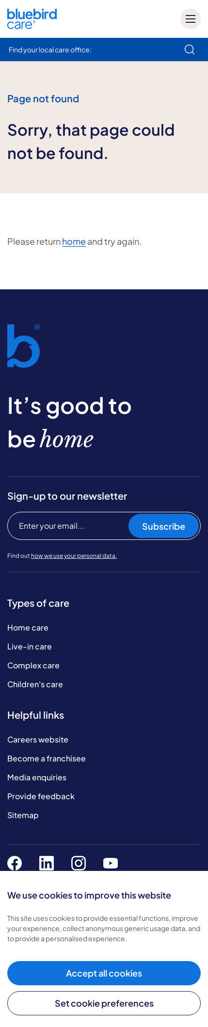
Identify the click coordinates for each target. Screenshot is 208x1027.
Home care (27, 627)
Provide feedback (41, 796)
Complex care (33, 665)
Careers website (37, 739)
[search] (189, 49)
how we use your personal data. (74, 555)
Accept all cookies (104, 973)
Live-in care (29, 646)
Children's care (35, 684)
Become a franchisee (46, 758)
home (74, 241)
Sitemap (23, 815)
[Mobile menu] (190, 19)
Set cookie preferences (104, 1003)
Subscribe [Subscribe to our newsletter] (163, 526)
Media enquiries (36, 777)
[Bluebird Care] (32, 25)
